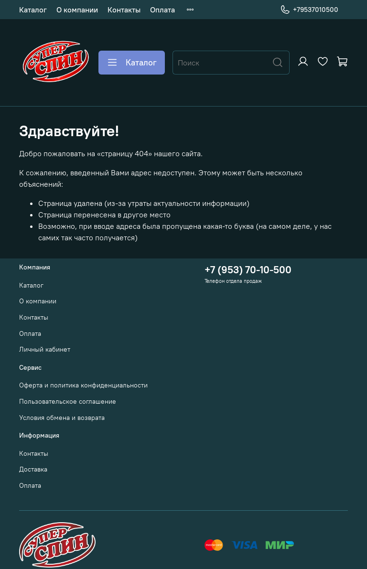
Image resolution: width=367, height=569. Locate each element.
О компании (77, 9)
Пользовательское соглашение (67, 401)
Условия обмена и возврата (62, 417)
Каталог (33, 9)
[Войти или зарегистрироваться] (303, 61)
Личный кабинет (44, 349)
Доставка (33, 469)
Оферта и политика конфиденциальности (83, 385)
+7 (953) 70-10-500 (248, 269)
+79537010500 (309, 10)
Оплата (162, 9)
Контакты (124, 9)
